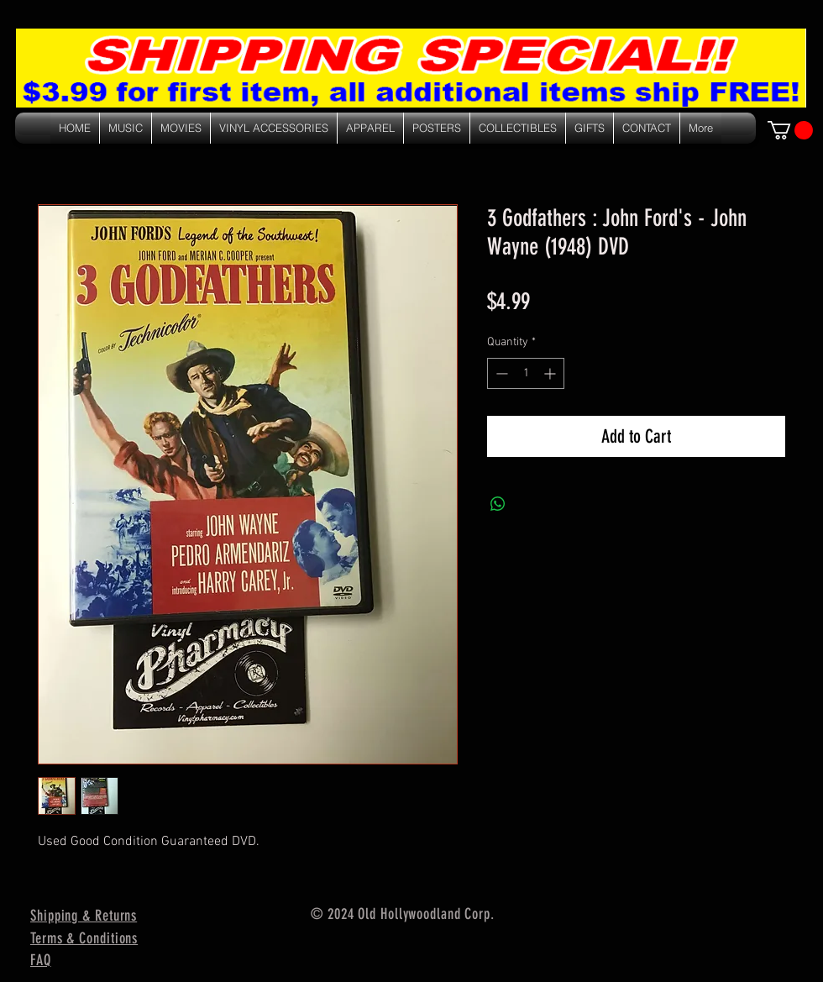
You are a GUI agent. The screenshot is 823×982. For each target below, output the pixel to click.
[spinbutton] (526, 373)
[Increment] (551, 373)
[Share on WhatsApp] (498, 504)
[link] (790, 130)
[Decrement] (500, 373)
